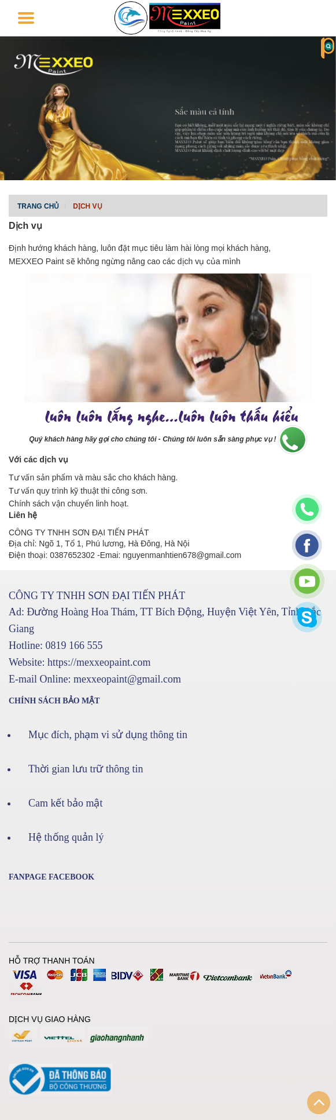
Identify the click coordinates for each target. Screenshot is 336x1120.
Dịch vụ (87, 206)
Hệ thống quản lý (66, 837)
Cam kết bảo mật (65, 803)
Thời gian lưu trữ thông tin (85, 769)
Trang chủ (38, 206)
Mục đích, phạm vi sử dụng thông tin (107, 734)
